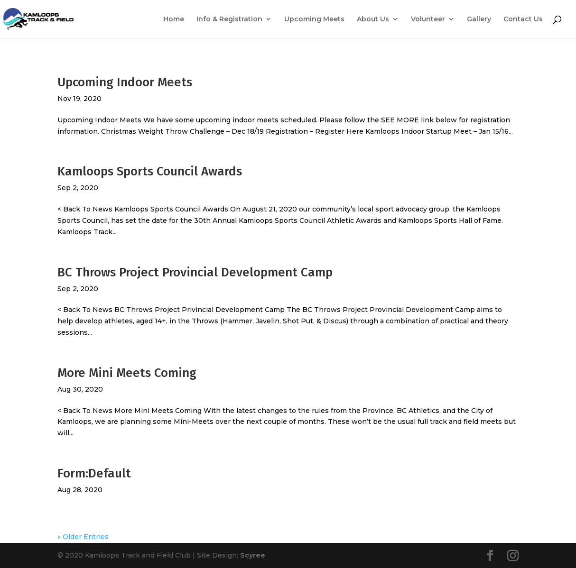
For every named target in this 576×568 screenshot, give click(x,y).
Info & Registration (229, 19)
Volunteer (428, 19)
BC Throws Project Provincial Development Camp (195, 272)
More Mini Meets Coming (126, 373)
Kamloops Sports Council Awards (149, 171)
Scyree (252, 555)
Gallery (479, 19)
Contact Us (523, 19)
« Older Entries (83, 536)
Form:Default (94, 473)
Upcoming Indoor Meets (124, 82)
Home (173, 19)
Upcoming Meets (314, 19)
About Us (373, 19)
